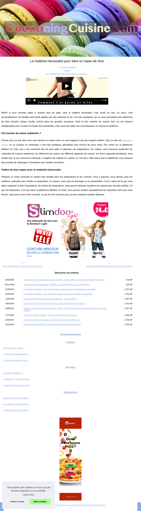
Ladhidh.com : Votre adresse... (16, 379)
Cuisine (67, 70)
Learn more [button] (28, 494)
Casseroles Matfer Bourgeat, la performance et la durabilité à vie (52, 320)
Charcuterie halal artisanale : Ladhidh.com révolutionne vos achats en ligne (57, 285)
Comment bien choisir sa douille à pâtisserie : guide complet (50, 299)
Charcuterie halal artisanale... (16, 354)
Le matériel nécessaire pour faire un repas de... (67, 74)
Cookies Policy (85, 505)
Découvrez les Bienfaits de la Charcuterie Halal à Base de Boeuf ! (52, 325)
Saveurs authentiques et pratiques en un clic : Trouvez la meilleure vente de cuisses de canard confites (65, 309)
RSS (94, 505)
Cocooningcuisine (68, 67)
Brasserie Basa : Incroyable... (16, 398)
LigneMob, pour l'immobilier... (16, 410)
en (70, 508)
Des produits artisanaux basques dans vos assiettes (109, 266)
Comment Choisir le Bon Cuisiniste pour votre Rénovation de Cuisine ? (55, 303)
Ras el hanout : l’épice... (14, 348)
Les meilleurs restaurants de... (16, 404)
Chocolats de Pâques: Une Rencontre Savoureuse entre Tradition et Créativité (58, 294)
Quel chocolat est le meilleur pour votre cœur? (22, 266)
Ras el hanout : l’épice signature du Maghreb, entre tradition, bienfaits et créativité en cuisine (64, 280)
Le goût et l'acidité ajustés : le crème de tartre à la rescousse (50, 315)
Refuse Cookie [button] (17, 501)
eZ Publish (101, 505)
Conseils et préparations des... (16, 385)
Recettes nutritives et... (13, 373)
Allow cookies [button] (40, 501)
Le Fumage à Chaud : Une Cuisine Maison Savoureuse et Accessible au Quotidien (60, 289)
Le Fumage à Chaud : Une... (16, 360)
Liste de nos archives (69, 505)
